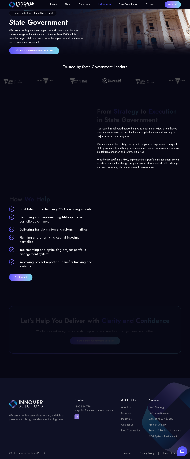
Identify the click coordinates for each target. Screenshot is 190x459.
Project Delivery (157, 426)
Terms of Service (172, 453)
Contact (150, 4)
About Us (126, 409)
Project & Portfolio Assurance (165, 432)
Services (83, 4)
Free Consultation (128, 4)
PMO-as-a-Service (159, 415)
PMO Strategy (156, 409)
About (68, 4)
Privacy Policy (146, 453)
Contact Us (127, 426)
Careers (126, 453)
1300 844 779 (82, 408)
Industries (103, 4)
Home (53, 4)
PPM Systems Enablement (163, 438)
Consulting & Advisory (161, 421)
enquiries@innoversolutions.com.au (93, 412)
